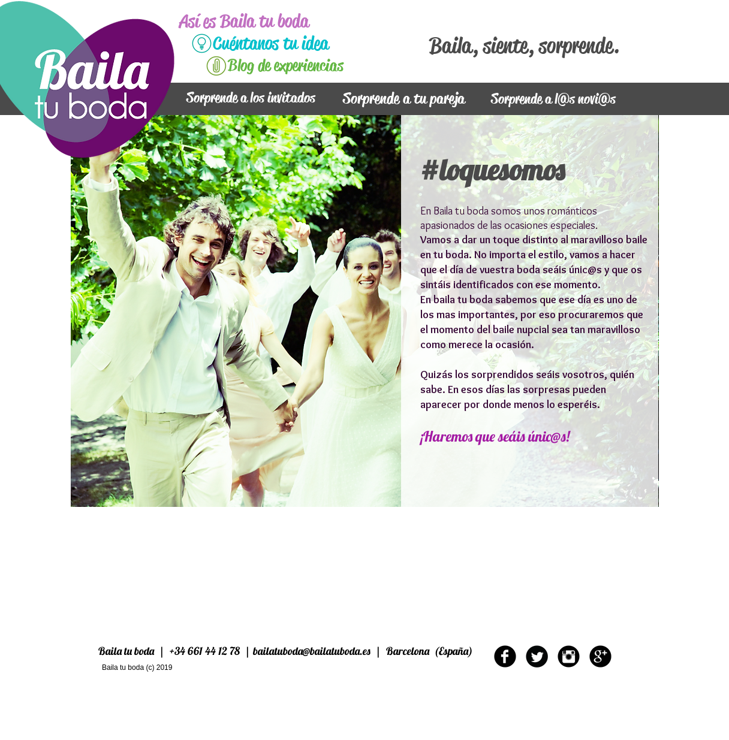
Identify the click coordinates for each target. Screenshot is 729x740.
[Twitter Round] (537, 656)
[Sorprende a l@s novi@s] (553, 99)
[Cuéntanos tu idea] (294, 43)
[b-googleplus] (600, 656)
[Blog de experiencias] (309, 65)
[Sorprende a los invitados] (251, 98)
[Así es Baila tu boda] (261, 21)
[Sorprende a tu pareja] (403, 99)
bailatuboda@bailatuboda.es (311, 651)
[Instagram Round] (569, 656)
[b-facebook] (505, 656)
